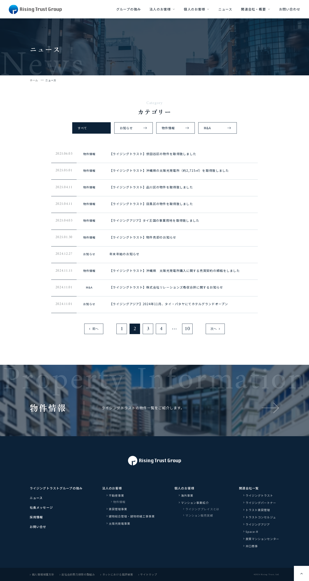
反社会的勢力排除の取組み (77, 574)
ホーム (34, 80)
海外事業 (187, 495)
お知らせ (126, 128)
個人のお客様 (194, 9)
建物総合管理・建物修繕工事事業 (132, 516)
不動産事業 (116, 495)
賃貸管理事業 (118, 509)
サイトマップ (147, 574)
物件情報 (168, 128)
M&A (207, 128)
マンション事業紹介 (195, 503)
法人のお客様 (160, 9)
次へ (215, 329)
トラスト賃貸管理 (259, 510)
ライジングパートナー (261, 503)
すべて (82, 128)
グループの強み (128, 9)
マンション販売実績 (199, 515)
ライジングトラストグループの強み (56, 488)
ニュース (225, 9)
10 (187, 328)
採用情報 (36, 517)
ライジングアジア (258, 524)
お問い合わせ (289, 9)
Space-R (252, 532)
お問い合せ (38, 526)
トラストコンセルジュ (261, 517)
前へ (93, 329)
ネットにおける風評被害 (116, 574)
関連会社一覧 (249, 488)
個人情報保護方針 (42, 574)
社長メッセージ (41, 507)
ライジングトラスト (259, 495)
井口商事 (252, 546)
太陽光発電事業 (119, 523)
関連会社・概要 (253, 9)
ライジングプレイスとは (202, 509)
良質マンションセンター (262, 539)
